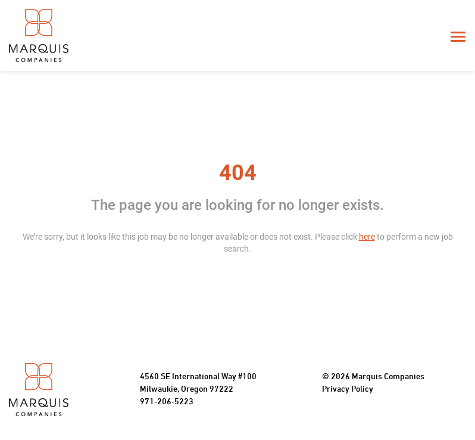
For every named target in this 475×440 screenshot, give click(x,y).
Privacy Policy (347, 390)
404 (238, 172)
